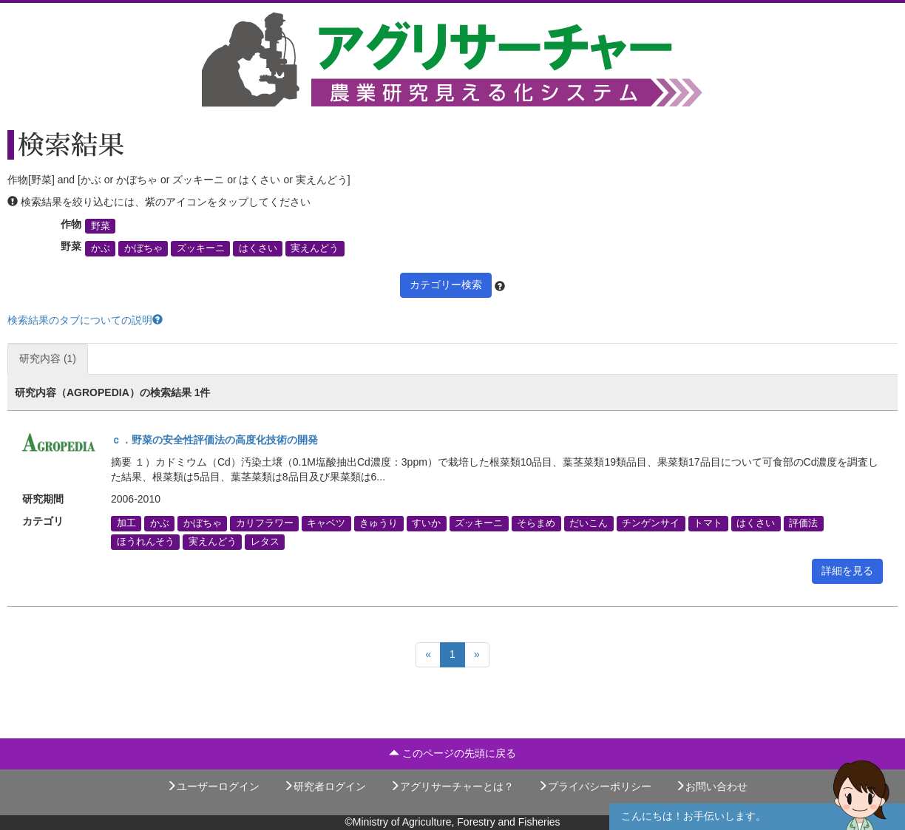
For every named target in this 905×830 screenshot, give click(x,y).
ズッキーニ (201, 248)
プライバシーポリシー (594, 786)
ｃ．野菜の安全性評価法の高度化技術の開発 (214, 440)
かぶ (100, 248)
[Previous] (428, 654)
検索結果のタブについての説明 (85, 320)
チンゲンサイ (650, 523)
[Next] (476, 654)
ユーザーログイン (213, 786)
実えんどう (315, 248)
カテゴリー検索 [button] (446, 284)
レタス (265, 542)
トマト (708, 523)
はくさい (258, 248)
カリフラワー (265, 523)
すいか (426, 523)
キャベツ (326, 523)
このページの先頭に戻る (452, 753)
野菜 (100, 226)
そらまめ (536, 523)
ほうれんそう (145, 542)
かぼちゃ (143, 248)
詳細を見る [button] (847, 570)
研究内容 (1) (47, 358)
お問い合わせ (711, 786)
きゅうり (378, 523)
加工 (126, 523)
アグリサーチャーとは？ (452, 786)
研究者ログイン (324, 786)
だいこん (588, 523)
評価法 (803, 523)
